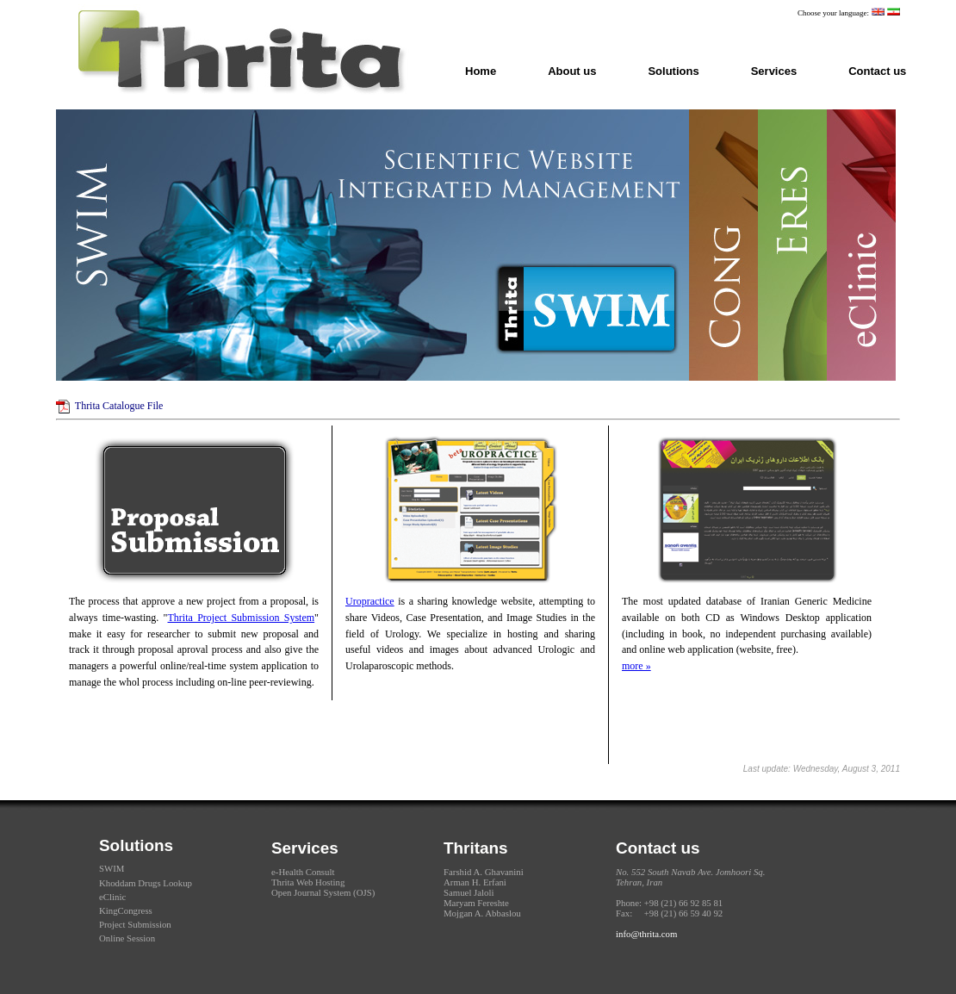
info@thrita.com (646, 934)
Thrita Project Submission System (241, 618)
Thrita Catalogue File (119, 406)
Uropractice (369, 601)
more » (636, 666)
